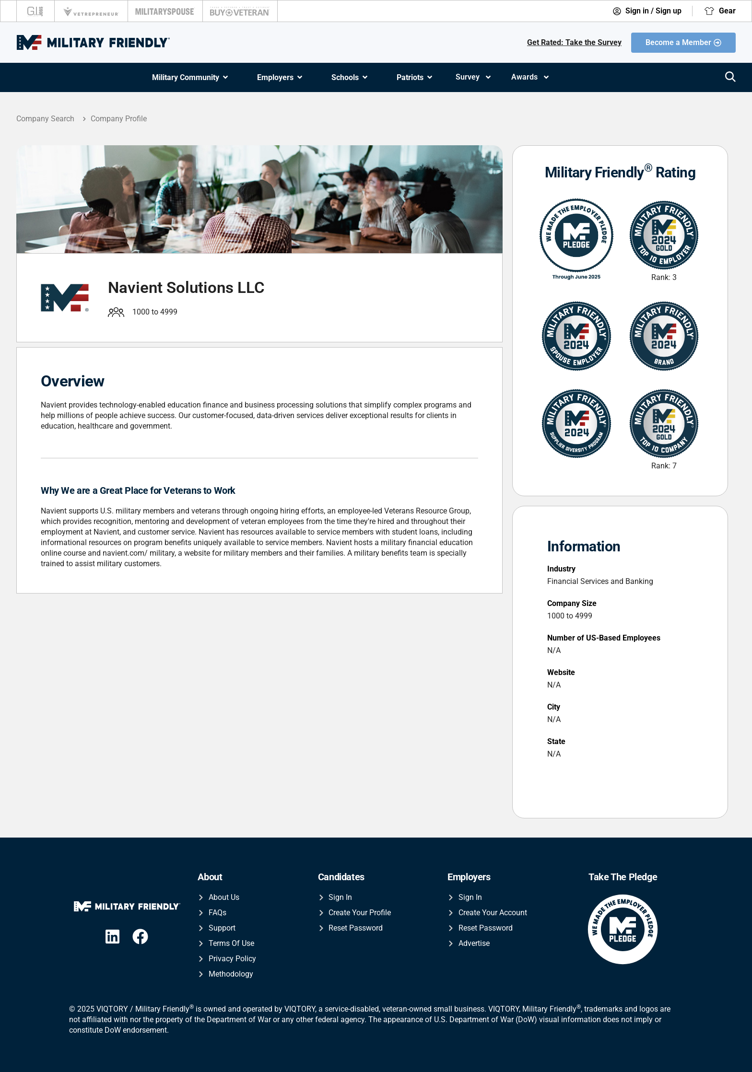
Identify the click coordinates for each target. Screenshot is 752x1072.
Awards (530, 77)
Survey (474, 77)
